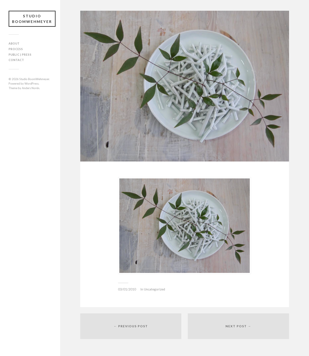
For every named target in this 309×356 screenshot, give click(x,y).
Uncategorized (154, 289)
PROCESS (16, 49)
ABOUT (14, 43)
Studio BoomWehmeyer (32, 19)
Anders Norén (30, 88)
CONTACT (16, 60)
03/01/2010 (127, 289)
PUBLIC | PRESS (20, 54)
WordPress (31, 83)
